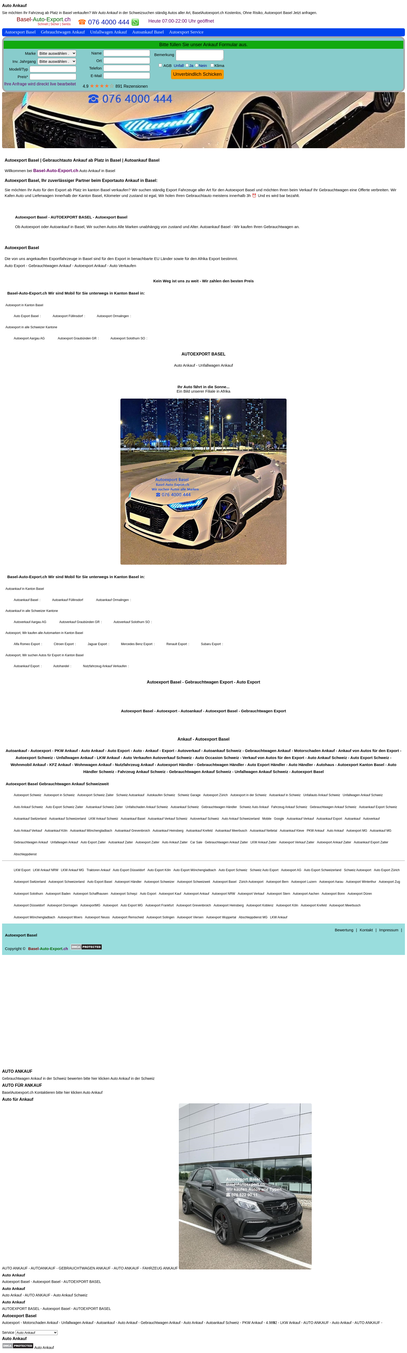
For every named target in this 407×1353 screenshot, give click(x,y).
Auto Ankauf (14, 5)
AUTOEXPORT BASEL (82, 1282)
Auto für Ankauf (17, 1099)
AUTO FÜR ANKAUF (22, 1085)
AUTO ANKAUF (17, 1071)
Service (30, 1332)
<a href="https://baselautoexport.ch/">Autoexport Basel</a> (203, 541)
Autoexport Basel (16, 1282)
